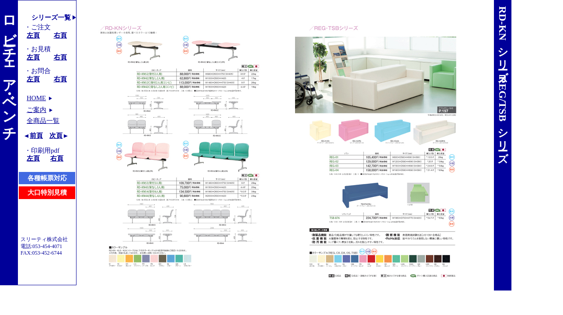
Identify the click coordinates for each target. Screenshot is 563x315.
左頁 (33, 35)
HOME (36, 98)
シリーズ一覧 (51, 17)
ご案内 (36, 109)
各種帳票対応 (47, 178)
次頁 (56, 135)
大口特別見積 (47, 192)
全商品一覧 (43, 120)
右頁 (60, 35)
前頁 (36, 135)
